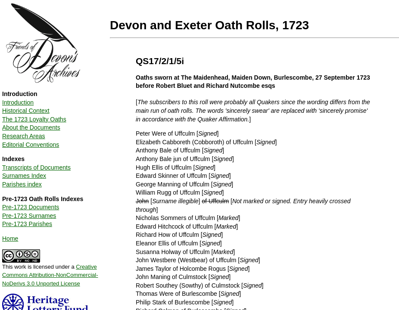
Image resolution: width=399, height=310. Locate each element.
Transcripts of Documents (36, 167)
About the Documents (31, 127)
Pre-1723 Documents (30, 207)
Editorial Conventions (30, 144)
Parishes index (22, 184)
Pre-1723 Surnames (29, 215)
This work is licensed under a (50, 272)
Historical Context (26, 110)
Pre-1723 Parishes (27, 223)
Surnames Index (24, 175)
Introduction (18, 102)
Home (10, 238)
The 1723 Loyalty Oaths (34, 119)
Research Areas (23, 136)
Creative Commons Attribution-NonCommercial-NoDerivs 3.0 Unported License (50, 275)
